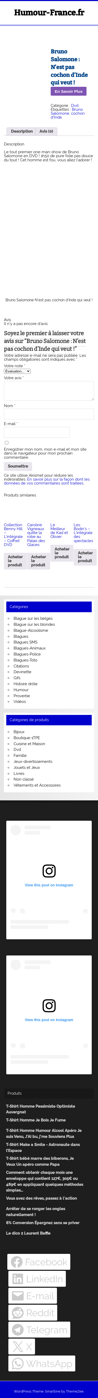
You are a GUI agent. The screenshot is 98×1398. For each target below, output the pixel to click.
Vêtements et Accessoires (37, 785)
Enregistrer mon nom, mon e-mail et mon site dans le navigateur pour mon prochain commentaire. (45, 453)
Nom (9, 406)
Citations (21, 666)
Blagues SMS (25, 642)
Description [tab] (22, 131)
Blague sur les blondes (34, 624)
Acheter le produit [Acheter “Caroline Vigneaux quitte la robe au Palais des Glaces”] (38, 561)
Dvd (74, 105)
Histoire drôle (26, 684)
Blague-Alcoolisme (31, 630)
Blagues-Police (27, 654)
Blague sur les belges (33, 618)
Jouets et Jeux (27, 767)
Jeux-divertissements (33, 761)
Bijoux (19, 731)
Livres (19, 773)
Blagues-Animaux (30, 648)
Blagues (21, 636)
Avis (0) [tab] (46, 131)
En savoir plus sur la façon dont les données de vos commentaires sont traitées (47, 481)
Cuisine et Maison (29, 743)
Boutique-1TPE (27, 737)
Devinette (22, 672)
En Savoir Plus (69, 91)
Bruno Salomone (67, 111)
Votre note (14, 366)
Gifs (17, 678)
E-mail (11, 424)
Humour (21, 690)
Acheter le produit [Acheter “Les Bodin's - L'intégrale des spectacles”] (85, 557)
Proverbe (22, 696)
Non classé (24, 779)
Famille (20, 755)
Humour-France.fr (49, 12)
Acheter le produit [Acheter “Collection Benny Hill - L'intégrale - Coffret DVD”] (15, 561)
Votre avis (14, 378)
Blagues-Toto (25, 660)
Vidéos (20, 701)
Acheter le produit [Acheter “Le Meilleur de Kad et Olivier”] (62, 553)
